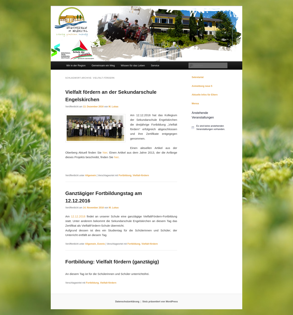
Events (101, 244)
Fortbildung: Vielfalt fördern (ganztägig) (112, 262)
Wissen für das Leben (133, 65)
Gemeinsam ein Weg (103, 65)
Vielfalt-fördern (141, 175)
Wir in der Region (75, 65)
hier (105, 152)
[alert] (210, 127)
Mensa (195, 103)
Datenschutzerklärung (127, 301)
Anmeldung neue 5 (202, 86)
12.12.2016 (78, 216)
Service (155, 65)
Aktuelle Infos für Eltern (205, 94)
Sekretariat (198, 77)
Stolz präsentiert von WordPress (160, 301)
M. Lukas (113, 106)
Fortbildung (125, 175)
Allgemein (90, 175)
